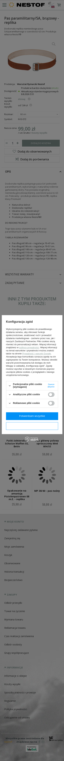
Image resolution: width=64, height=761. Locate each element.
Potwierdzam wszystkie (32, 416)
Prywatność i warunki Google (36, 354)
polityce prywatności (29, 347)
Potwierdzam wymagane (32, 425)
